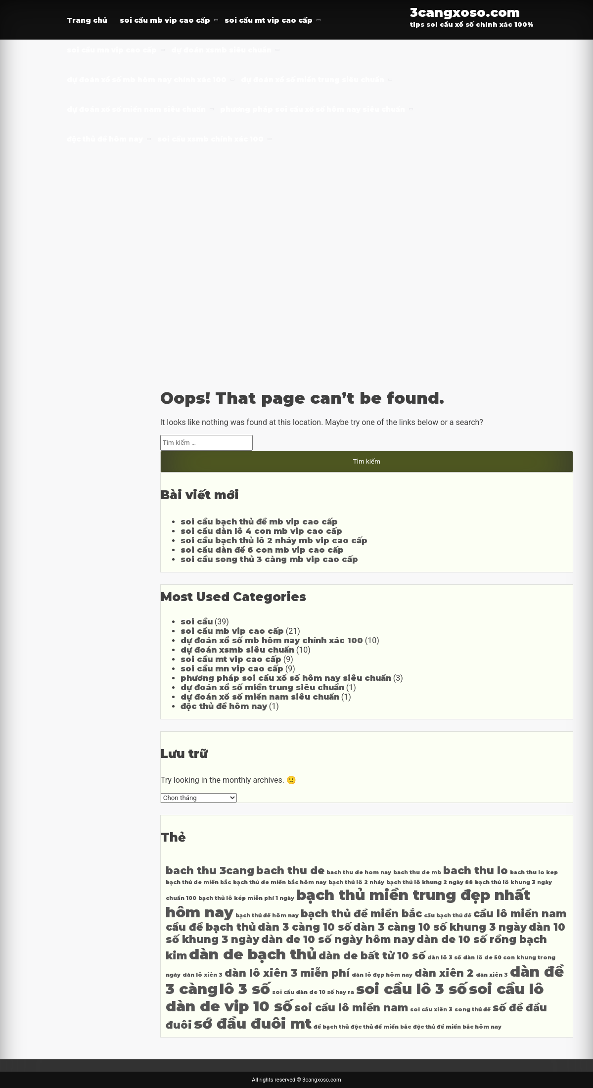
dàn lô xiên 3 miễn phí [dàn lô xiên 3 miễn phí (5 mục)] (287, 973)
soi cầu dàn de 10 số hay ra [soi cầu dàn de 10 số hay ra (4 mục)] (313, 992)
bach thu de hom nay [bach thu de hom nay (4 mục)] (358, 872)
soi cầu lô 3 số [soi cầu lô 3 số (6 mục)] (411, 988)
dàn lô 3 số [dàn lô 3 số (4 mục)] (444, 957)
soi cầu (197, 621)
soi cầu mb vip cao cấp (165, 20)
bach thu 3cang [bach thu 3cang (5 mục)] (210, 870)
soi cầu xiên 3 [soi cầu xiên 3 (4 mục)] (431, 1009)
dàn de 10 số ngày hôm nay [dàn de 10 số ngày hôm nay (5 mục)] (337, 939)
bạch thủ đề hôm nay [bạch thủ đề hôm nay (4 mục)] (267, 915)
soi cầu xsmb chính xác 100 (210, 139)
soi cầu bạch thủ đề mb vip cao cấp (259, 521)
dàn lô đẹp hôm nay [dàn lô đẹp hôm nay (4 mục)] (382, 975)
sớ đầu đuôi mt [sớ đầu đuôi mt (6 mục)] (253, 1023)
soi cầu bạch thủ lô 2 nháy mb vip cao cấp (274, 540)
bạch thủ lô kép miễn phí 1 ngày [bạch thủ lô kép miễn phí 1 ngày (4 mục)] (246, 898)
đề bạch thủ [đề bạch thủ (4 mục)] (331, 1027)
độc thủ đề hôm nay (105, 139)
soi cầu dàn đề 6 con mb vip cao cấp (262, 550)
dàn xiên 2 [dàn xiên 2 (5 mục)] (444, 973)
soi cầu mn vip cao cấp (112, 50)
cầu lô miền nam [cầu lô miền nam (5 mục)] (519, 913)
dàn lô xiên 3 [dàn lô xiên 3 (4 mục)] (202, 975)
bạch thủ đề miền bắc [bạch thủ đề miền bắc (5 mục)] (361, 913)
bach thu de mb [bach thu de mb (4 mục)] (417, 872)
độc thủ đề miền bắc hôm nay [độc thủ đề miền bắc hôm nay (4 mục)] (457, 1027)
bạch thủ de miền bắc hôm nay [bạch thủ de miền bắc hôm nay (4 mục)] (279, 882)
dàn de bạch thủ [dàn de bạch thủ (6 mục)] (253, 954)
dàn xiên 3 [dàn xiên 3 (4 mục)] (492, 975)
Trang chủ (87, 20)
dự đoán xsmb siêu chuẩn (221, 50)
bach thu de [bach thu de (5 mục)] (290, 870)
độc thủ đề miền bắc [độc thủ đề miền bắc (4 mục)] (381, 1027)
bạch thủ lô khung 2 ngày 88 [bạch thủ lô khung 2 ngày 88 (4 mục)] (429, 882)
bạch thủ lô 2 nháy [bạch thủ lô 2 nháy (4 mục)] (356, 882)
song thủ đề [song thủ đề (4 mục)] (473, 1009)
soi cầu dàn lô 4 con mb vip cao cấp (261, 531)
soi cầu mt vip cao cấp (269, 20)
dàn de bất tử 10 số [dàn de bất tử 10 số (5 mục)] (372, 955)
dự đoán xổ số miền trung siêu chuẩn (312, 79)
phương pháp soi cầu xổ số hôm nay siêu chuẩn (312, 109)
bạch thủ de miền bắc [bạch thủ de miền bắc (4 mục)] (198, 882)
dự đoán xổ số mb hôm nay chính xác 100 (147, 79)
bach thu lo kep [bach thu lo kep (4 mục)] (534, 872)
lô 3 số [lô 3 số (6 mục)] (245, 988)
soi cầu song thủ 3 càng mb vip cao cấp (269, 559)
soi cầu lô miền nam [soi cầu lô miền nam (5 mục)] (351, 1007)
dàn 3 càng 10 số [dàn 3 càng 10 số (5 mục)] (304, 927)
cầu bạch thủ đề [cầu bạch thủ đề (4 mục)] (447, 915)
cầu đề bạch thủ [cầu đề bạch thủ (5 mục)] (211, 927)
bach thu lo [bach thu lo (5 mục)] (475, 870)
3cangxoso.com (465, 12)
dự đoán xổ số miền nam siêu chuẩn (136, 109)
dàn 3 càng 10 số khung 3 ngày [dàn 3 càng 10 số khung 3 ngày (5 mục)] (440, 927)
